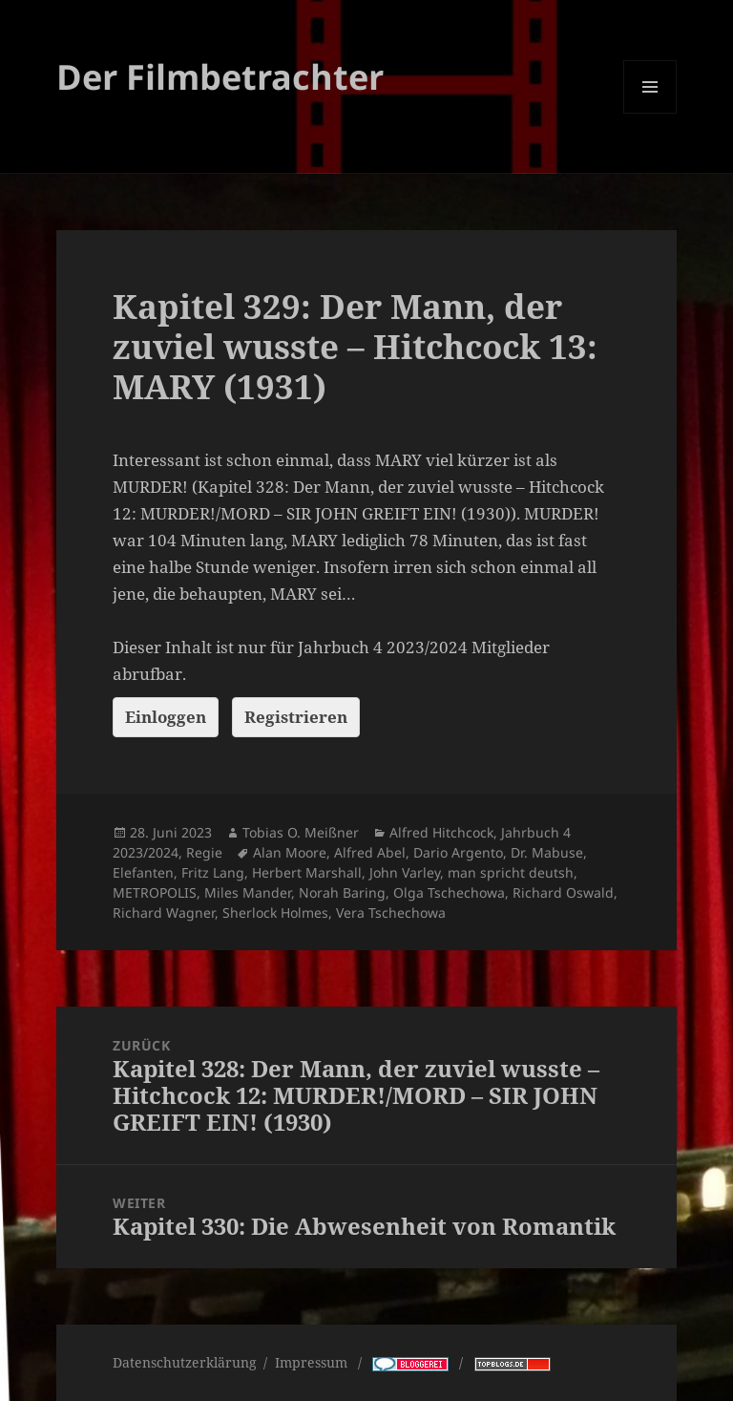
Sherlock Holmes (275, 912)
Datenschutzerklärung (185, 1362)
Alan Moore (289, 852)
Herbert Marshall (307, 872)
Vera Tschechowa (391, 912)
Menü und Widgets (650, 113)
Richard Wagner (164, 912)
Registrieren (295, 717)
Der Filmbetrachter (220, 76)
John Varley (404, 872)
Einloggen (165, 717)
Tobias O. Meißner (300, 832)
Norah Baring (342, 892)
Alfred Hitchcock (441, 832)
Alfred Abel (370, 852)
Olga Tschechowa (449, 892)
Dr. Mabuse (547, 852)
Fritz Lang (212, 872)
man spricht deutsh (511, 872)
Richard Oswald (563, 892)
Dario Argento (458, 852)
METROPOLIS (155, 892)
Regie (204, 852)
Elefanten (143, 872)
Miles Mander (247, 892)
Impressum (313, 1362)
